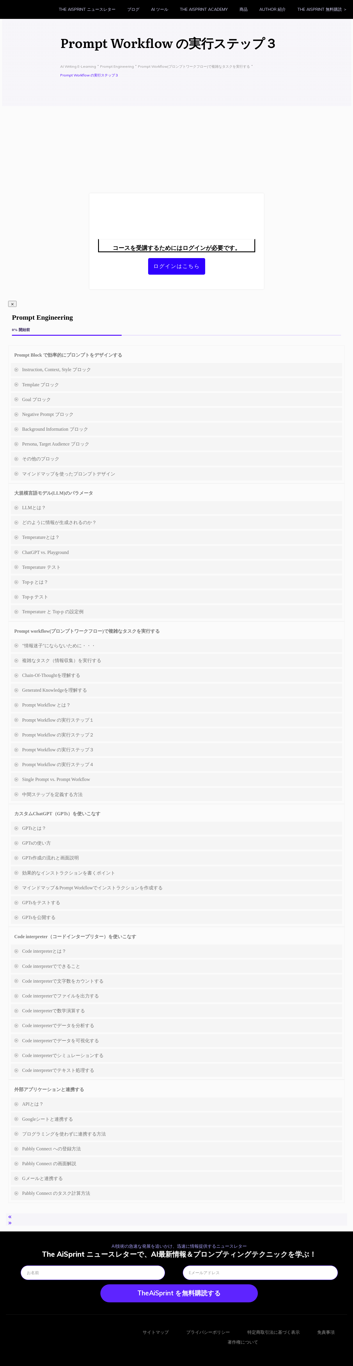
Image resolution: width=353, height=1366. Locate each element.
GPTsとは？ (34, 828)
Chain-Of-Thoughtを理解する (51, 675)
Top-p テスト (35, 596)
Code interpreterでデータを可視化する (60, 1040)
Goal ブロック (36, 399)
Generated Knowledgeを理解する (54, 690)
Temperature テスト (41, 567)
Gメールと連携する (42, 1178)
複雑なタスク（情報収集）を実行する (61, 660)
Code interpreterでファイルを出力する (60, 995)
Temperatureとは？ (41, 537)
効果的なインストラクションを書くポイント (68, 872)
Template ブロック (40, 384)
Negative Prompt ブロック (48, 414)
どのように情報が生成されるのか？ (59, 522)
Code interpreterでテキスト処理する (58, 1070)
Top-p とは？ (35, 582)
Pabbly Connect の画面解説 (49, 1163)
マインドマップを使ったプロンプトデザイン (68, 473)
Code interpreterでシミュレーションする (63, 1055)
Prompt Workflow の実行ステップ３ (58, 749)
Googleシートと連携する (47, 1119)
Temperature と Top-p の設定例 (53, 611)
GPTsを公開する (39, 917)
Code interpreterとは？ (44, 951)
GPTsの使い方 (36, 843)
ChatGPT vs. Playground (45, 552)
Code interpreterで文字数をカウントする (63, 981)
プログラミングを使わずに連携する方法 (64, 1133)
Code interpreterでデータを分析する (58, 1025)
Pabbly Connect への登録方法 (51, 1148)
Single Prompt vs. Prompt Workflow (56, 779)
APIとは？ (33, 1104)
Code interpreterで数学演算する (53, 1010)
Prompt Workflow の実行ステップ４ (58, 764)
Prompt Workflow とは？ (46, 704)
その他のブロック (40, 458)
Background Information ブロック (55, 429)
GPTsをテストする (41, 902)
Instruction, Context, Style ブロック (56, 369)
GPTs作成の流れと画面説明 (50, 857)
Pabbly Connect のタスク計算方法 (56, 1193)
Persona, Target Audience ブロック (55, 443)
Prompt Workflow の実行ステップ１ (58, 720)
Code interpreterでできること (51, 966)
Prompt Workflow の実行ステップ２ (58, 734)
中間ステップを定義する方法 (52, 794)
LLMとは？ (34, 507)
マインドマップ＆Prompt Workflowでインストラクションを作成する (92, 887)
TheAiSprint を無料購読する (179, 1293)
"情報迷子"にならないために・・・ (59, 645)
